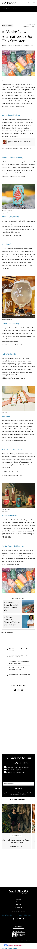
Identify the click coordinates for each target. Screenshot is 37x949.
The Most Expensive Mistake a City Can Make (19, 675)
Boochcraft (6, 244)
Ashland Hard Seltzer (11, 115)
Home (3, 9)
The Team (18, 905)
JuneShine (6, 416)
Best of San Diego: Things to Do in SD (16, 767)
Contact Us (18, 907)
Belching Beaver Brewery (12, 157)
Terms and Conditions (24, 915)
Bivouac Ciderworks (10, 216)
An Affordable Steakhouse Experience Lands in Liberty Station (19, 662)
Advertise (18, 899)
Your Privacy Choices (15, 945)
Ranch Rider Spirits (10, 515)
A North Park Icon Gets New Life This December (18, 649)
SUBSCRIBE (18, 789)
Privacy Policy (6, 915)
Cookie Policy (14, 915)
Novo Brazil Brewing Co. (12, 449)
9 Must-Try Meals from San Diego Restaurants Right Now (17, 668)
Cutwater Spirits (9, 353)
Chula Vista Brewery (10, 323)
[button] (14, 689)
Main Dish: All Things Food (13, 769)
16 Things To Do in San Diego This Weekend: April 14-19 (18, 656)
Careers (18, 902)
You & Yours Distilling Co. (13, 545)
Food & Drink (12, 9)
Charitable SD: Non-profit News (14, 772)
